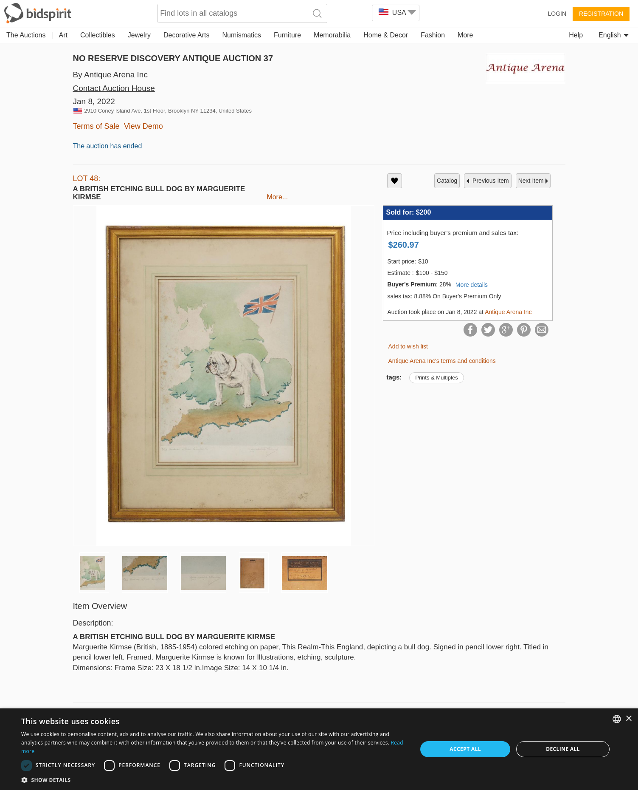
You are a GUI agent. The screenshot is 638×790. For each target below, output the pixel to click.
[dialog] (319, 749)
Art (63, 35)
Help (576, 35)
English (614, 35)
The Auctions (26, 35)
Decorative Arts (186, 35)
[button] (213, 780)
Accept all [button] (465, 749)
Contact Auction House (114, 88)
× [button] (628, 719)
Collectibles (97, 35)
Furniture (287, 35)
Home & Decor (385, 35)
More (465, 35)
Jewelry (139, 35)
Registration (601, 13)
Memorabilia (332, 35)
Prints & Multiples (436, 377)
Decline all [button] (563, 749)
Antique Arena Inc (508, 312)
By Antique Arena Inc (110, 74)
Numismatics (241, 35)
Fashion (433, 35)
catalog (447, 180)
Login (557, 13)
